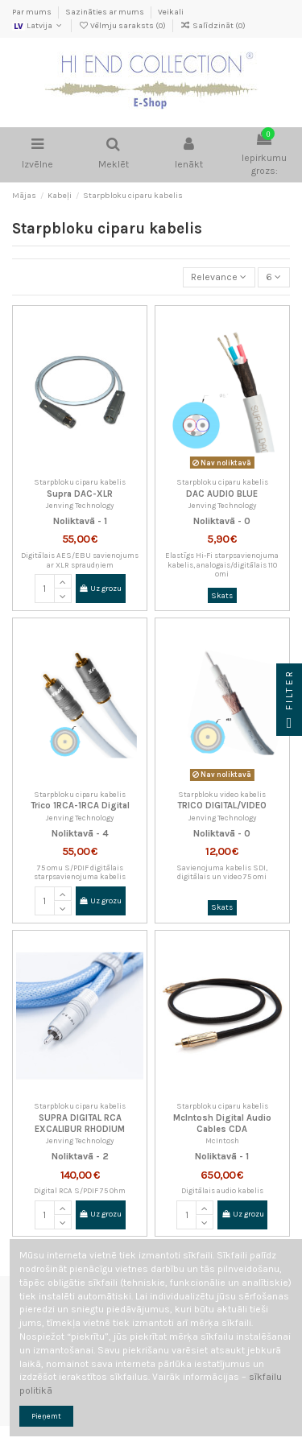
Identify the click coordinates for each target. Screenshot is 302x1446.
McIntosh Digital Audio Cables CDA (222, 1123)
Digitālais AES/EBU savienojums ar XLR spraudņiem (80, 560)
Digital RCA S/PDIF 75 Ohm (80, 1190)
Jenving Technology (80, 505)
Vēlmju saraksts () (123, 26)
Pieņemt (46, 1415)
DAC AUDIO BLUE (222, 494)
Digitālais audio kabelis (222, 1190)
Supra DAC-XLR (80, 494)
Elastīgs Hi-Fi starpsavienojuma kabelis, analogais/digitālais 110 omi (222, 564)
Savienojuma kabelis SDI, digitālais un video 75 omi (221, 872)
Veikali (171, 12)
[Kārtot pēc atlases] (219, 277)
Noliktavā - (77, 521)
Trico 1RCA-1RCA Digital (80, 805)
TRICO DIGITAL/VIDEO (222, 805)
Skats (222, 595)
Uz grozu (100, 588)
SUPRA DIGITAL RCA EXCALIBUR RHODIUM (80, 1123)
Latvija (38, 26)
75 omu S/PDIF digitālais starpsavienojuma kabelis (80, 872)
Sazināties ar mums (105, 12)
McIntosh (222, 1140)
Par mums (32, 12)
